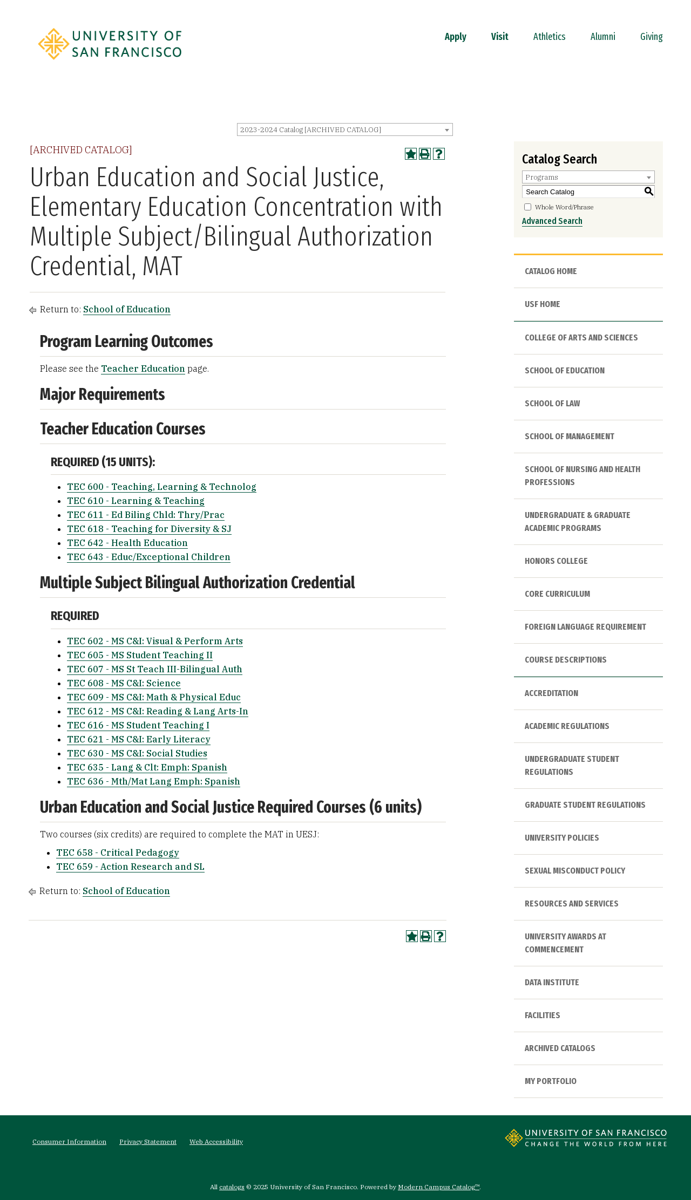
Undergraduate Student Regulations (572, 765)
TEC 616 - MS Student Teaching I (138, 725)
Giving (651, 37)
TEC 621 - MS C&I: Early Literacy (139, 739)
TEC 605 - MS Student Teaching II (140, 655)
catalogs (232, 1187)
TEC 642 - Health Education (127, 542)
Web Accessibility (216, 1141)
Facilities (542, 1015)
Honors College (556, 561)
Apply (455, 37)
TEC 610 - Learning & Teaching (136, 500)
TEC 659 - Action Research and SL (130, 866)
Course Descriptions (566, 659)
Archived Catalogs (560, 1048)
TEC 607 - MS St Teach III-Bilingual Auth (154, 669)
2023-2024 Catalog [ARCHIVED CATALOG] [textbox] (310, 129)
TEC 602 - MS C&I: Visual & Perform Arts (155, 641)
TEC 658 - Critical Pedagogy (117, 852)
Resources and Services (572, 903)
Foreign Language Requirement (585, 627)
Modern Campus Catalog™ (438, 1187)
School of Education (127, 309)
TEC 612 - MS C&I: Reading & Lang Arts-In (157, 711)
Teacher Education (143, 368)
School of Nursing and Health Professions (582, 475)
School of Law (552, 403)
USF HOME (542, 304)
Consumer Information (69, 1141)
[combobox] (345, 129)
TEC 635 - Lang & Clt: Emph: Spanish (147, 767)
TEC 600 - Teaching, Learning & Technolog (161, 486)
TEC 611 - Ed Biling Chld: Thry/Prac (146, 514)
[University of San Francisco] (110, 63)
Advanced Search (552, 221)
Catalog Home (551, 271)
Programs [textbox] (541, 177)
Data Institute (552, 982)
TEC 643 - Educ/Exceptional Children (149, 556)
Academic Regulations (567, 726)
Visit (500, 37)
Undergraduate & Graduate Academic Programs (578, 521)
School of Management (569, 436)
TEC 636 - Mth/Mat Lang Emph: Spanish (153, 781)
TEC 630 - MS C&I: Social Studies (137, 753)
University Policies (562, 838)
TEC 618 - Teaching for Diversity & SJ (149, 528)
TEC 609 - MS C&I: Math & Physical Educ (154, 697)
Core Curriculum (557, 594)
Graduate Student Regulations (585, 805)
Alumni (603, 37)
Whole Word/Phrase (564, 207)
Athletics (549, 37)
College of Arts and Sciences (581, 337)
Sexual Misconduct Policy (575, 870)
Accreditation (551, 693)
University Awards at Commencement (565, 942)
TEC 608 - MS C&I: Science (124, 683)
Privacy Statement (148, 1141)
